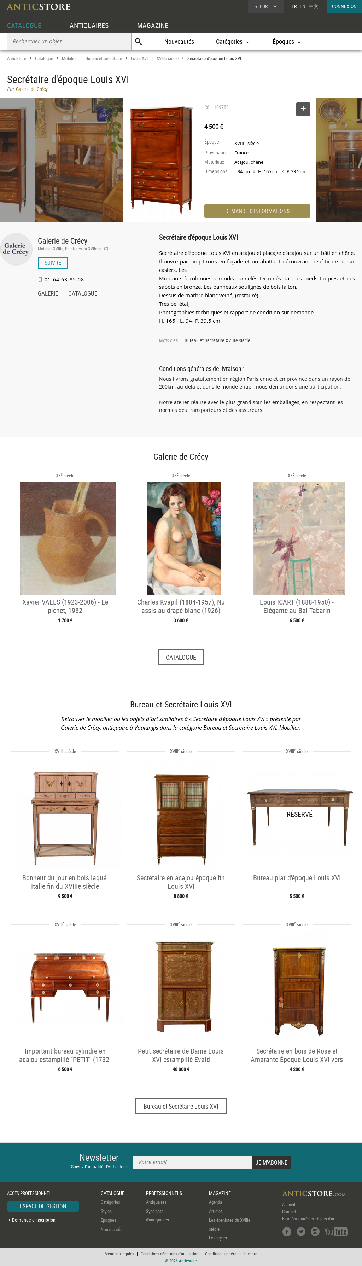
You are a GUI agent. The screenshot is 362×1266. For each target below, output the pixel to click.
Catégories (110, 1202)
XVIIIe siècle (168, 58)
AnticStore (16, 58)
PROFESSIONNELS (164, 1193)
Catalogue (44, 58)
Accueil (288, 1205)
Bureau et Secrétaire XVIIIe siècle (217, 340)
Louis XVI (139, 58)
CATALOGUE (24, 25)
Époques (108, 1220)
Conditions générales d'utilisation (169, 1253)
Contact (289, 1212)
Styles (106, 1211)
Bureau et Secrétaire (104, 58)
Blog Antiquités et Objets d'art (309, 1219)
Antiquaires (156, 1202)
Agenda (215, 1202)
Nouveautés (179, 41)
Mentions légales (119, 1253)
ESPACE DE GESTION (43, 1206)
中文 (314, 6)
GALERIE (48, 294)
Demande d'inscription (34, 1220)
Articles (216, 1211)
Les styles (218, 1238)
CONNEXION (344, 6)
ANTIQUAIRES (89, 25)
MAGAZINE (152, 25)
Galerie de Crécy (62, 240)
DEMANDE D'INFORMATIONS (257, 211)
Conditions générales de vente (231, 1253)
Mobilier (69, 58)
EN (302, 6)
